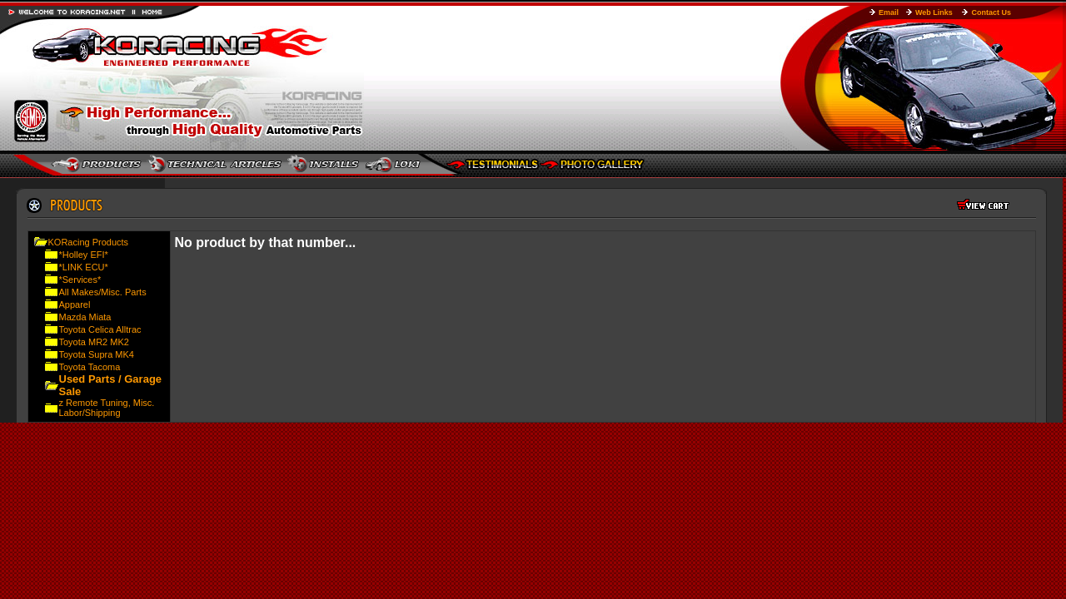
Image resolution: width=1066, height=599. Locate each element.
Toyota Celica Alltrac (100, 329)
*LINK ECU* (83, 267)
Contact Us (991, 12)
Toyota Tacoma (90, 367)
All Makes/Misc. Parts (103, 292)
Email (889, 12)
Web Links (934, 12)
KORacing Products (88, 242)
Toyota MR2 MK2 (94, 342)
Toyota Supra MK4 (97, 354)
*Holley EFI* (83, 255)
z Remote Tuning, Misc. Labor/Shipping (107, 408)
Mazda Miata (85, 317)
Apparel (75, 304)
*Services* (80, 280)
